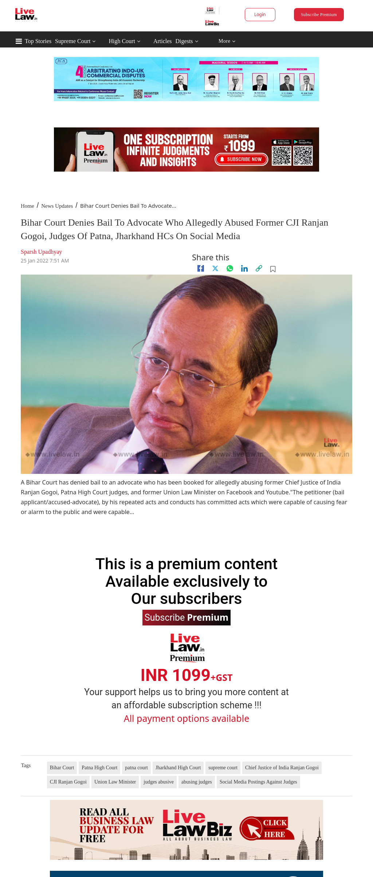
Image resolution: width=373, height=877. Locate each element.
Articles (162, 41)
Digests (184, 41)
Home (27, 206)
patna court (136, 767)
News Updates (57, 206)
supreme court (222, 767)
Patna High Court (99, 767)
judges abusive (159, 782)
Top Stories (38, 41)
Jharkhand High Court (178, 767)
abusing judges (196, 782)
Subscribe (186, 617)
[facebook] (200, 268)
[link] (259, 268)
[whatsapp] (230, 268)
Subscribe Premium (319, 14)
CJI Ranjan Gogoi (68, 782)
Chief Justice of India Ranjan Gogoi (282, 767)
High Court (122, 41)
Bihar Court (62, 767)
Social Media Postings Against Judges (258, 782)
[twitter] (215, 268)
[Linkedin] (244, 268)
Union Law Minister (115, 782)
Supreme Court (72, 41)
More (227, 41)
